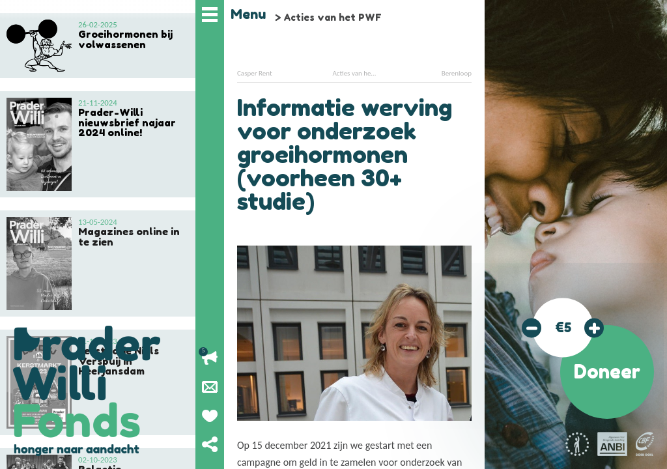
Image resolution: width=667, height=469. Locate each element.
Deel (209, 444)
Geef (209, 415)
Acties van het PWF (332, 17)
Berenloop (457, 73)
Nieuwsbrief (209, 387)
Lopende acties (209, 358)
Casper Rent (254, 73)
